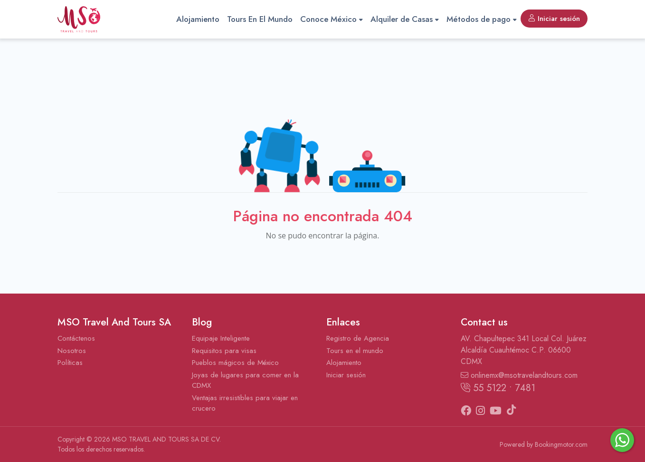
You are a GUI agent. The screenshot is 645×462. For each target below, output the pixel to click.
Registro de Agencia (357, 338)
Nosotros (71, 350)
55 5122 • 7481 (498, 388)
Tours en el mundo (354, 350)
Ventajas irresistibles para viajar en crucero (245, 403)
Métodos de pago (481, 19)
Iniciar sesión (554, 18)
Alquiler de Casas (404, 19)
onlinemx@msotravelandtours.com (519, 375)
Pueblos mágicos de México (235, 362)
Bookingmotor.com (561, 444)
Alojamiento (197, 19)
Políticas (70, 362)
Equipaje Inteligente (221, 338)
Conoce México (331, 19)
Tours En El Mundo (260, 19)
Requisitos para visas (224, 350)
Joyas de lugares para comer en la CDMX (245, 380)
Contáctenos (76, 338)
